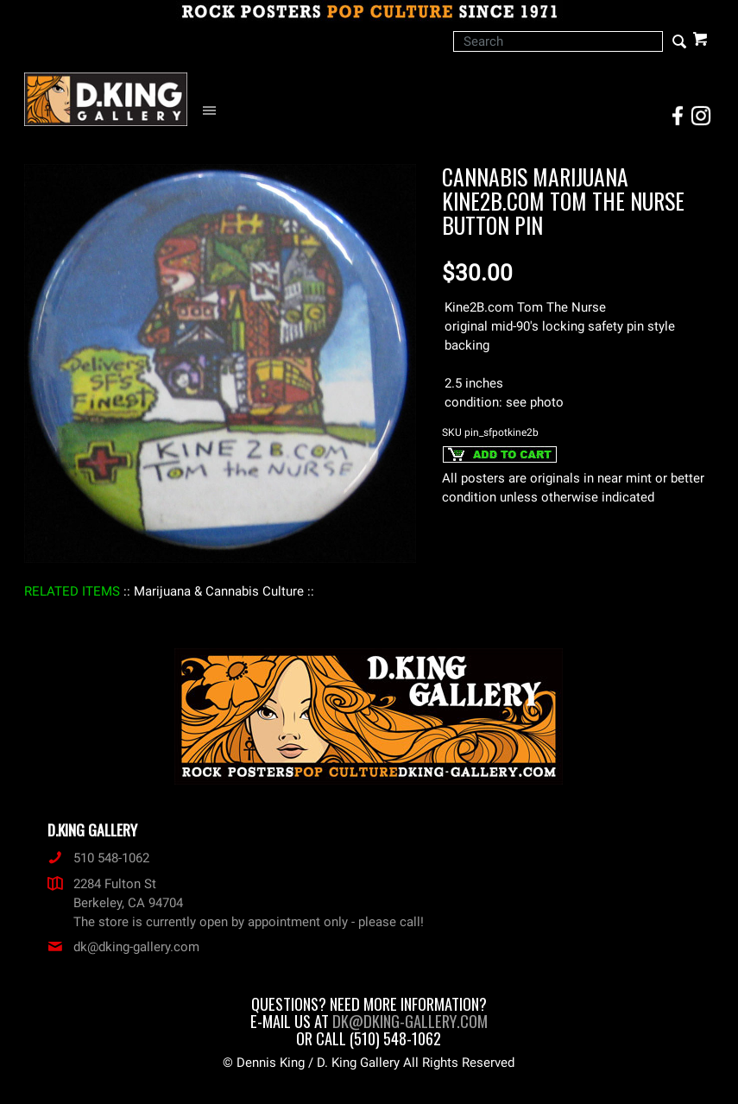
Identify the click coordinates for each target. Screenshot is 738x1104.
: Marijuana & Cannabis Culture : (219, 591)
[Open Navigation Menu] (213, 111)
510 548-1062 (98, 858)
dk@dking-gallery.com (123, 947)
